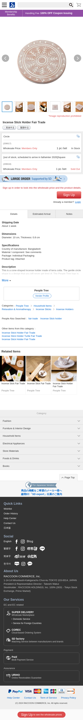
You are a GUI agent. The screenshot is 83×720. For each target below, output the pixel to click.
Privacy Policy (68, 697)
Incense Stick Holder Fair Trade (18, 332)
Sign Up (69, 195)
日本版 (7, 527)
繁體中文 (24, 127)
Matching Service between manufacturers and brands (37, 640)
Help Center (10, 518)
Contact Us (9, 523)
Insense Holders (65, 309)
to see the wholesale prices (41, 715)
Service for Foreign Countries (27, 623)
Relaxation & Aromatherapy (16, 309)
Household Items (43, 305)
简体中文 (10, 127)
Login (78, 202)
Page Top (70, 477)
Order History (11, 513)
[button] (5, 58)
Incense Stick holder (51, 318)
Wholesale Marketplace (23, 613)
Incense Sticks (44, 309)
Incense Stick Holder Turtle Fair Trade (22, 336)
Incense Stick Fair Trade (13, 383)
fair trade (33, 318)
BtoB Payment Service (22, 658)
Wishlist (8, 508)
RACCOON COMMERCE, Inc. (22, 576)
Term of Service (48, 697)
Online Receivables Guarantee (26, 676)
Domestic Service (21, 619)
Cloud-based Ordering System (26, 631)
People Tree (41, 290)
